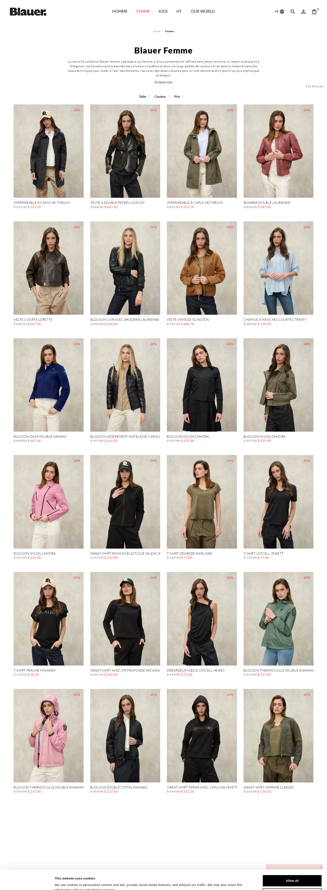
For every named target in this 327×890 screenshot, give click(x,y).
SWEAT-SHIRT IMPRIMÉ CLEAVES (269, 787)
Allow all (292, 861)
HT (179, 11)
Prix (177, 96)
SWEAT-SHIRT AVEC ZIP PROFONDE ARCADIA (125, 670)
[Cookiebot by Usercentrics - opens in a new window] (27, 882)
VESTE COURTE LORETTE (33, 320)
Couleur (160, 96)
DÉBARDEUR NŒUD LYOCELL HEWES (196, 670)
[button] (163, 81)
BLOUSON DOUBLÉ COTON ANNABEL (119, 787)
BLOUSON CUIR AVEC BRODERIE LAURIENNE (124, 320)
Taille (142, 96)
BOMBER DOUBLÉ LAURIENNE (267, 203)
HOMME (120, 11)
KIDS (163, 11)
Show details (64, 882)
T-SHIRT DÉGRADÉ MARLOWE (189, 553)
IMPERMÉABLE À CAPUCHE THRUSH (42, 203)
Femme (143, 11)
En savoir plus (163, 81)
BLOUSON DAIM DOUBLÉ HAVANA (40, 437)
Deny (292, 874)
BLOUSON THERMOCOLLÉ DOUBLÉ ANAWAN (279, 670)
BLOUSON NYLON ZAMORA (188, 437)
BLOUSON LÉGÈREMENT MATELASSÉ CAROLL (125, 437)
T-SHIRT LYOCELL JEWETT (264, 553)
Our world (203, 11)
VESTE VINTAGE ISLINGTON (188, 320)
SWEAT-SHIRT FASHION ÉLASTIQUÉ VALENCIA (125, 553)
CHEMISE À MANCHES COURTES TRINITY (275, 320)
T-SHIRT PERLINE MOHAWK (35, 670)
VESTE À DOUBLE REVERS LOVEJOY (117, 203)
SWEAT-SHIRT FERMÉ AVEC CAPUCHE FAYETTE (202, 787)
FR (280, 12)
